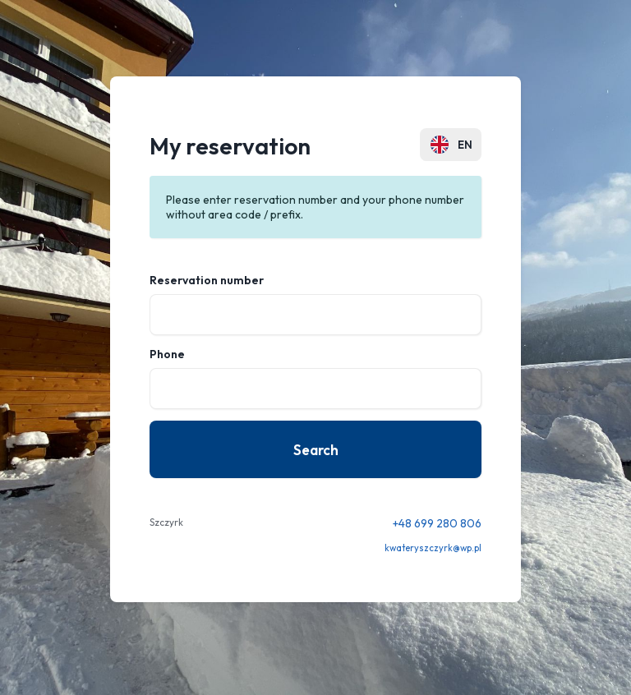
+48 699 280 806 (437, 523)
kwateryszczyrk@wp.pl (433, 548)
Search (316, 449)
